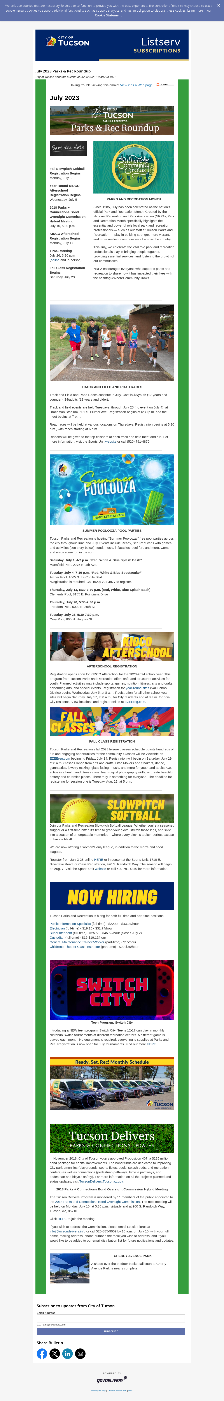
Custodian (57, 937)
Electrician (57, 928)
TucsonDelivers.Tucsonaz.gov (101, 1181)
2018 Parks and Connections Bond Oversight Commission (97, 1202)
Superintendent (61, 933)
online (55, 260)
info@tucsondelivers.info (68, 1231)
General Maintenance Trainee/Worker (77, 942)
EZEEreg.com (135, 702)
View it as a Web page (136, 85)
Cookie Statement (108, 15)
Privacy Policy (98, 1390)
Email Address (46, 1313)
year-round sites (137, 688)
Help (130, 1390)
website (110, 441)
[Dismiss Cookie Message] (218, 4)
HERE (98, 859)
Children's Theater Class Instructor (75, 947)
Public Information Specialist (70, 924)
